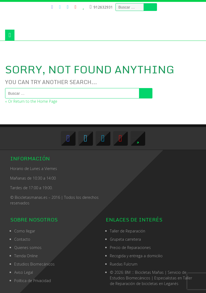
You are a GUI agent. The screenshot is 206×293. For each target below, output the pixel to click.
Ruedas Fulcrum (123, 264)
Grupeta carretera (125, 239)
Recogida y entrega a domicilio (136, 255)
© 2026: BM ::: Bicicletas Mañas (148, 272)
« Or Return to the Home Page (31, 101)
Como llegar (24, 230)
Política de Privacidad (32, 280)
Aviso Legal (23, 272)
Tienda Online (26, 255)
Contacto (22, 239)
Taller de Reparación (127, 230)
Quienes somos (28, 247)
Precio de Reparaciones (130, 247)
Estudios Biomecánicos (34, 264)
